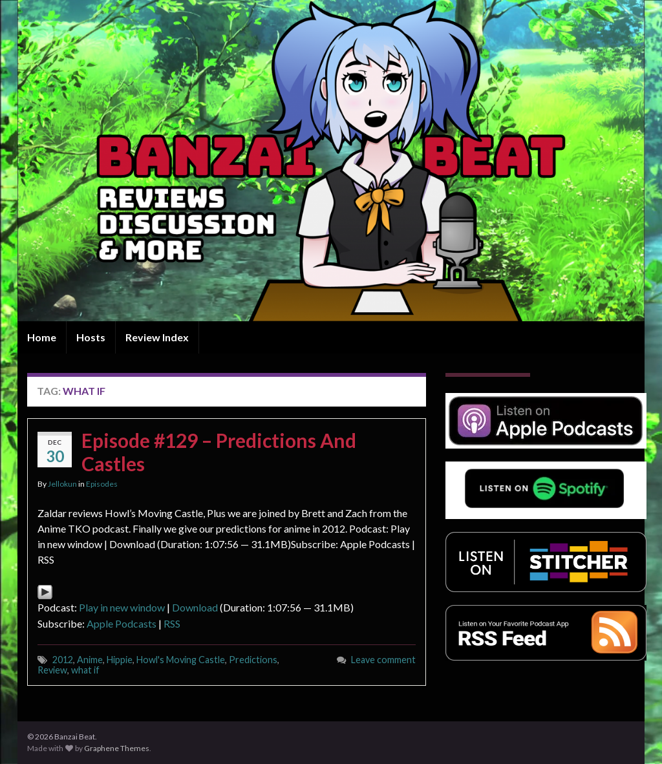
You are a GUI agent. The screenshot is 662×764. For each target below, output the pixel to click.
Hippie (120, 659)
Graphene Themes (116, 748)
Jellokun (62, 484)
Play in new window (122, 607)
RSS (172, 623)
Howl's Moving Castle (180, 659)
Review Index (157, 337)
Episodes (102, 484)
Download (195, 607)
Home (41, 337)
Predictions (253, 659)
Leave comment (383, 659)
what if (85, 669)
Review (52, 669)
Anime (90, 659)
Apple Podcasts (121, 623)
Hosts (90, 337)
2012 (62, 659)
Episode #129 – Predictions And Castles (218, 452)
